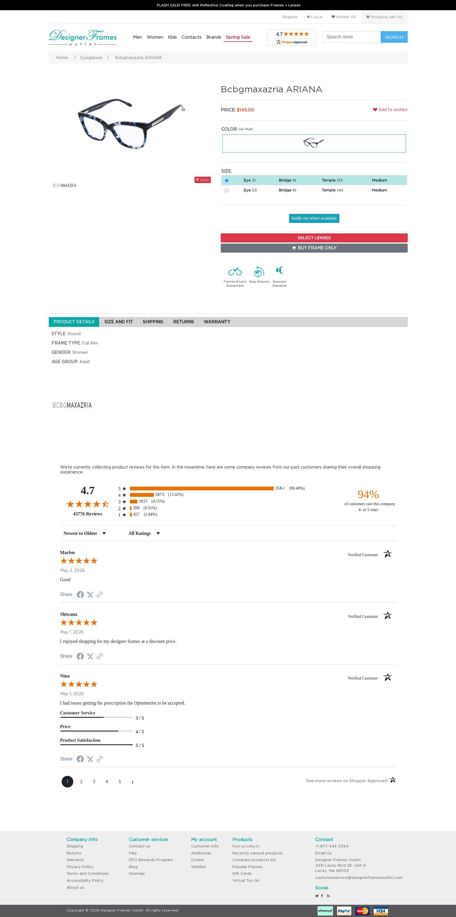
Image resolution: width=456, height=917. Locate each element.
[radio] (228, 488)
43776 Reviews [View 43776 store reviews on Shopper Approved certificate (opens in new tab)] (94, 513)
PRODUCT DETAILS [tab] (74, 322)
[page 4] (107, 781)
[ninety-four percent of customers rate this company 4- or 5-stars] (368, 500)
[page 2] (81, 781)
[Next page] (132, 781)
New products (246, 846)
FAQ (133, 853)
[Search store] (352, 37)
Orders (197, 860)
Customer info (205, 846)
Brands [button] (213, 37)
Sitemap (137, 873)
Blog (133, 867)
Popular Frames (247, 867)
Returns (74, 853)
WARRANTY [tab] (217, 322)
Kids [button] (172, 37)
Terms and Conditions (88, 873)
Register (290, 17)
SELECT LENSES (314, 237)
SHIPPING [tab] (153, 322)
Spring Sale (238, 37)
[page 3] (94, 781)
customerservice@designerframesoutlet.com (359, 877)
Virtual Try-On (245, 880)
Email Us (323, 853)
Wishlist (198, 867)
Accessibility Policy (85, 880)
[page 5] (119, 781)
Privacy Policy (80, 867)
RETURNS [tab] (183, 322)
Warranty (75, 860)
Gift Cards (242, 873)
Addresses (201, 853)
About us (75, 887)
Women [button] (155, 37)
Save (202, 180)
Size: (226, 171)
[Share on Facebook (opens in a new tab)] (80, 595)
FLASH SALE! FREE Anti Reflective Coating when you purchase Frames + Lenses (228, 5)
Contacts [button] (191, 37)
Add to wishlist (390, 109)
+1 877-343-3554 (331, 846)
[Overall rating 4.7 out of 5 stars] (87, 503)
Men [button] (137, 37)
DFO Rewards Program (151, 860)
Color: (229, 129)
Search (394, 37)
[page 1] (67, 781)
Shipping (75, 846)
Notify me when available (314, 218)
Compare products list (254, 860)
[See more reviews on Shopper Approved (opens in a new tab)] (100, 595)
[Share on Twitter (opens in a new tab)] (90, 595)
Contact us (139, 846)
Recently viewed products (257, 853)
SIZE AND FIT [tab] (118, 322)
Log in (314, 17)
